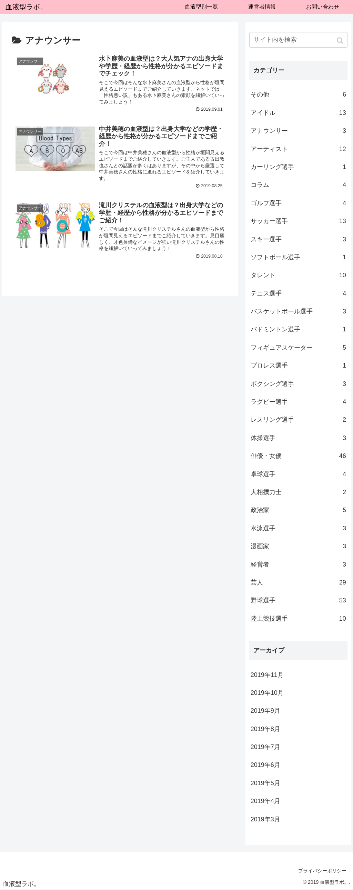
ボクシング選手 (298, 383)
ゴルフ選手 (298, 203)
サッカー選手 (298, 221)
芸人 (298, 582)
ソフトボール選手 (298, 257)
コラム (298, 184)
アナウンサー (298, 130)
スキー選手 (298, 239)
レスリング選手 (298, 419)
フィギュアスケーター (298, 347)
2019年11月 (267, 674)
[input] (298, 40)
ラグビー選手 (298, 401)
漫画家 (298, 546)
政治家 (298, 510)
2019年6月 (265, 764)
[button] (340, 40)
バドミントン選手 (298, 329)
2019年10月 (267, 692)
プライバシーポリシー (322, 870)
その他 (298, 94)
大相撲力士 (298, 492)
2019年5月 (265, 783)
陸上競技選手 (298, 618)
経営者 (298, 564)
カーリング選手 (298, 166)
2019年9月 (265, 710)
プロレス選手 (298, 365)
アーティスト (298, 148)
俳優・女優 (298, 455)
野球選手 (298, 600)
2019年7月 (265, 746)
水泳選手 (298, 528)
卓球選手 (298, 474)
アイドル (298, 112)
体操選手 (298, 437)
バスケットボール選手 (298, 311)
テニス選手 (298, 293)
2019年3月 (265, 819)
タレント (298, 275)
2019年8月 (265, 729)
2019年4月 (265, 801)
